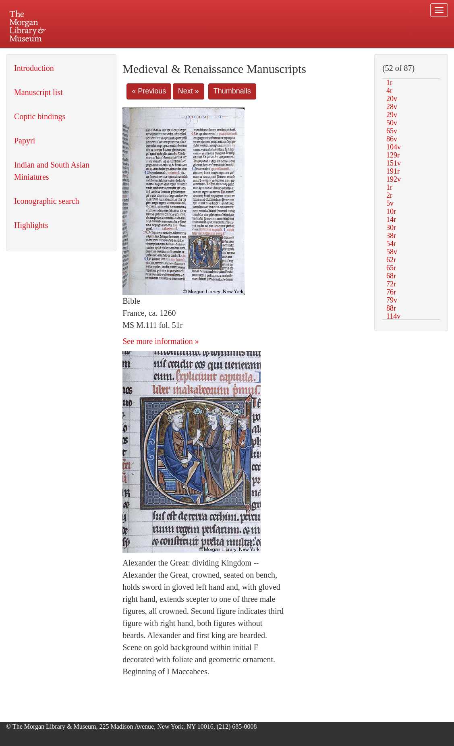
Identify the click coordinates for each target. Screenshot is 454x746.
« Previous (149, 91)
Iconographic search (46, 201)
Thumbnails (232, 91)
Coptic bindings (39, 116)
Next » (188, 91)
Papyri (24, 140)
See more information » (160, 341)
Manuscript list (38, 92)
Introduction (34, 68)
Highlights (31, 225)
